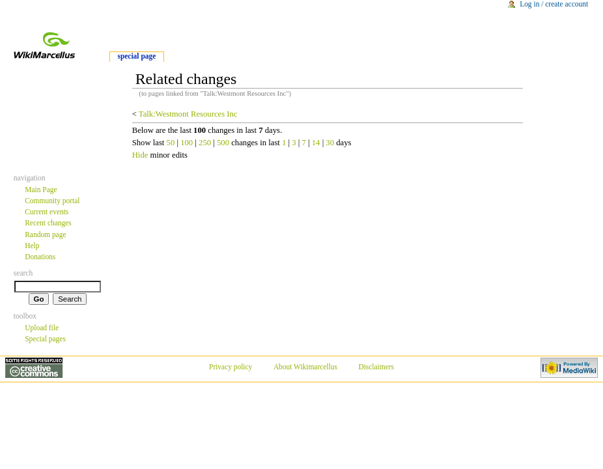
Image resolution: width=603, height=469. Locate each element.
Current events (46, 212)
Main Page (41, 189)
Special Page (136, 56)
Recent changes (48, 223)
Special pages (45, 339)
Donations (40, 257)
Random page (45, 234)
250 (205, 142)
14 (316, 142)
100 (186, 142)
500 (223, 142)
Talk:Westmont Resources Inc (188, 114)
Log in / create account (554, 4)
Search (23, 273)
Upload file (42, 328)
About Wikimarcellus (305, 367)
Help (32, 245)
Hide (140, 155)
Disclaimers (376, 367)
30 (330, 142)
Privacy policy (230, 367)
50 (171, 142)
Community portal (52, 201)
